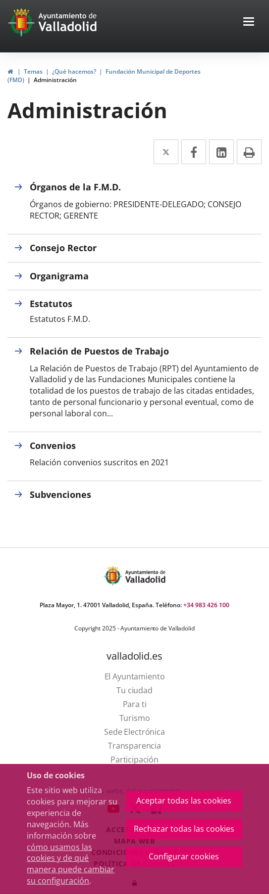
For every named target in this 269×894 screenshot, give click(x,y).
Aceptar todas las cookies (183, 800)
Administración (55, 80)
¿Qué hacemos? (74, 71)
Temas (33, 71)
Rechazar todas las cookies (184, 828)
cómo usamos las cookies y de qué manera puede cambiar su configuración (70, 864)
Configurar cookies (184, 856)
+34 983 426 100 (206, 605)
